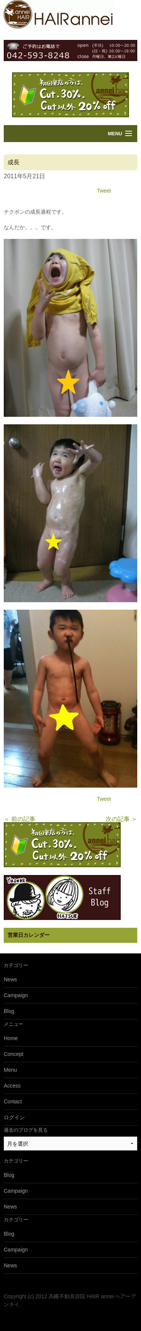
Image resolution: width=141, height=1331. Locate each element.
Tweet (104, 191)
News (10, 979)
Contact (13, 1101)
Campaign (16, 995)
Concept (13, 1054)
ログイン (14, 1117)
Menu (115, 133)
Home (11, 1038)
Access (12, 1086)
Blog (9, 1011)
